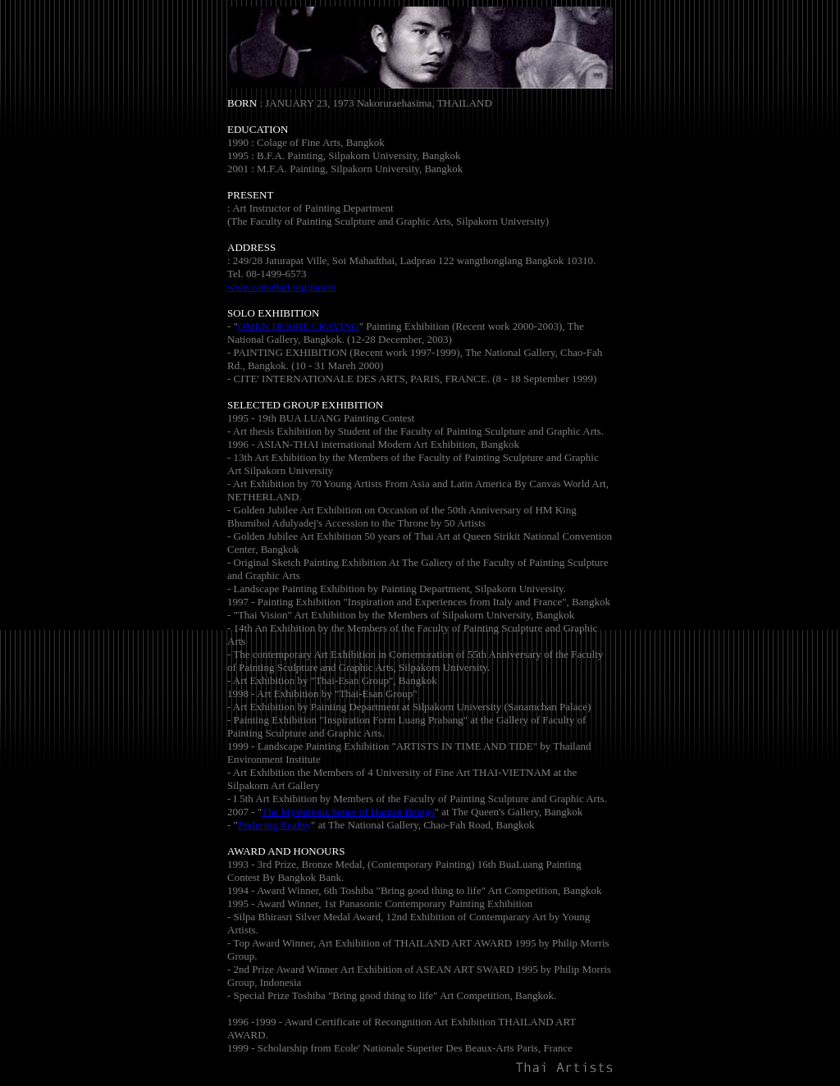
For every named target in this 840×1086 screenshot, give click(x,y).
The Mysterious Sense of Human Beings (348, 811)
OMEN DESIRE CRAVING (298, 326)
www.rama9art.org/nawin (281, 287)
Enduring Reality (274, 825)
